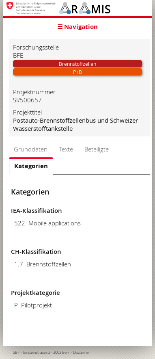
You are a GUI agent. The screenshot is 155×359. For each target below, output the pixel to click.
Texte (66, 149)
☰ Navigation (77, 26)
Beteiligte (96, 149)
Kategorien (31, 166)
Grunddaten (30, 149)
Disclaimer (81, 352)
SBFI (16, 352)
